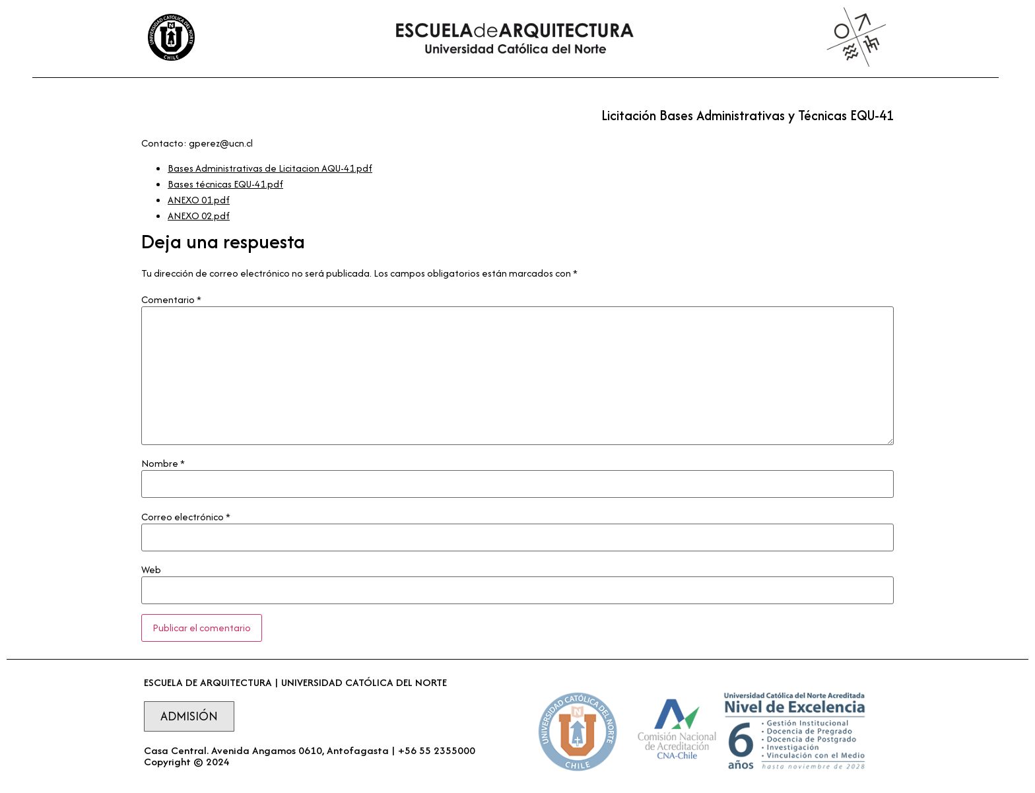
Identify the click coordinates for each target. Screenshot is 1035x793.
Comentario (171, 299)
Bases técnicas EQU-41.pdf (225, 184)
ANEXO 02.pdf (199, 216)
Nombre (163, 463)
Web (151, 570)
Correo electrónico (185, 517)
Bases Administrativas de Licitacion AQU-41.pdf (270, 168)
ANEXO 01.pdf (199, 200)
